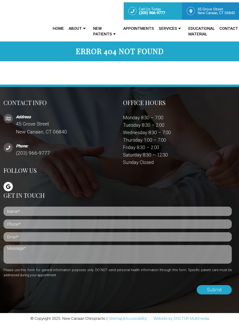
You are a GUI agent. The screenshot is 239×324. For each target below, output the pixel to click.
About (75, 28)
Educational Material (201, 31)
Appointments (138, 28)
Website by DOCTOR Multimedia (181, 318)
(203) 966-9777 (33, 153)
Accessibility (136, 318)
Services (168, 28)
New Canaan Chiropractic (23, 18)
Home (58, 28)
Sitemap (115, 318)
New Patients (102, 31)
